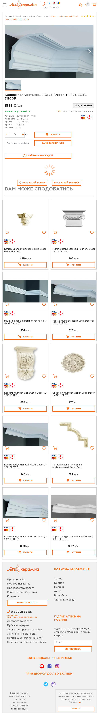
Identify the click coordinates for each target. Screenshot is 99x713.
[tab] (44, 3)
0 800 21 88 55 (51, 8)
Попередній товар (32, 182)
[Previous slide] (9, 51)
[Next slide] (89, 51)
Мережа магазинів (18, 584)
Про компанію (16, 580)
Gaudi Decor (23, 119)
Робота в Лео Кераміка (22, 592)
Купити (52, 134)
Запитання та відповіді (21, 634)
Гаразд (76, 708)
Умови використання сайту (24, 630)
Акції (57, 591)
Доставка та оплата (19, 621)
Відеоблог (60, 595)
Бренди (59, 583)
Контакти (13, 596)
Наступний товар (66, 182)
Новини (59, 587)
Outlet (58, 579)
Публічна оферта (18, 625)
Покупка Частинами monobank (26, 642)
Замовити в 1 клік (53, 143)
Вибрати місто (26, 603)
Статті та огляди (64, 600)
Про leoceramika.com (20, 588)
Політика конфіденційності (24, 638)
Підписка (73, 649)
